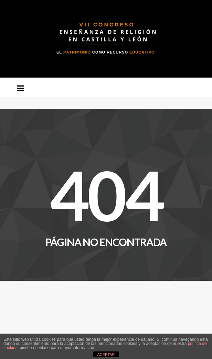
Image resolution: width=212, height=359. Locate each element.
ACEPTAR (106, 354)
